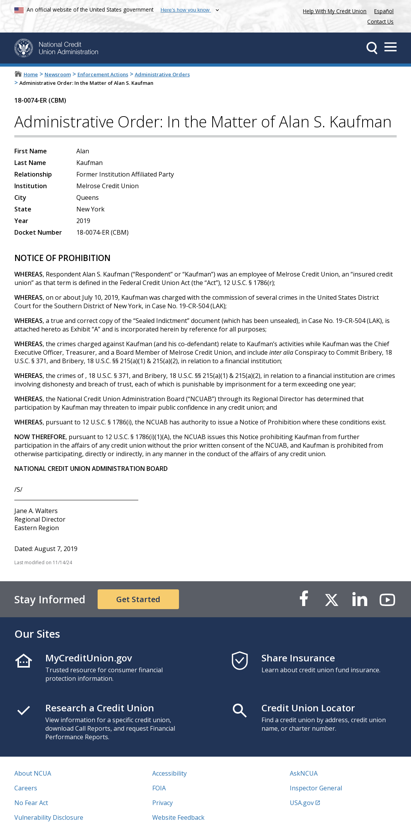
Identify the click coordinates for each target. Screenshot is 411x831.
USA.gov (302, 802)
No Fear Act (31, 802)
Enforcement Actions (102, 74)
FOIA (159, 788)
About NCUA (32, 773)
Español (384, 11)
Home (31, 74)
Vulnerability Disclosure (48, 817)
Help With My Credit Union (333, 10)
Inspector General (316, 788)
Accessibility (169, 773)
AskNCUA (304, 773)
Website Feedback (178, 817)
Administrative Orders (162, 74)
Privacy (162, 802)
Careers (25, 788)
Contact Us (380, 21)
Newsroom (58, 74)
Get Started (138, 599)
